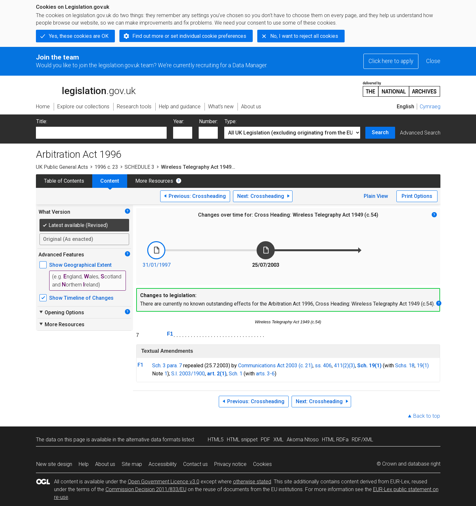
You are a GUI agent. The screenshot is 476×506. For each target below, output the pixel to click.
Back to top (426, 416)
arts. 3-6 (265, 374)
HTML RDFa (335, 439)
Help (84, 464)
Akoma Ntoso (303, 439)
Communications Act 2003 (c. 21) (275, 365)
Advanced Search (420, 133)
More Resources (154, 181)
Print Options (417, 196)
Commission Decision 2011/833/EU (145, 489)
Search (380, 132)
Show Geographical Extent (80, 265)
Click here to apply (391, 61)
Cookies (262, 464)
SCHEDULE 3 (139, 167)
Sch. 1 (235, 374)
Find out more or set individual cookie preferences (189, 36)
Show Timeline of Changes (81, 298)
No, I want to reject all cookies (304, 36)
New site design (54, 464)
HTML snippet (242, 439)
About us (105, 464)
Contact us (195, 464)
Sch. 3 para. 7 (167, 365)
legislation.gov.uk (86, 88)
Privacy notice (230, 464)
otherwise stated (252, 482)
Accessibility (163, 464)
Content (109, 181)
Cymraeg (430, 106)
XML (278, 439)
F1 (170, 334)
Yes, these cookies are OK (78, 36)
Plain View (376, 196)
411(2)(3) (344, 365)
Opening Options (61, 312)
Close (433, 61)
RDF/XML (362, 439)
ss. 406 (323, 365)
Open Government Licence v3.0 (163, 482)
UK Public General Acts (62, 167)
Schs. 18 (405, 365)
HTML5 (216, 439)
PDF (265, 439)
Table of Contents (64, 181)
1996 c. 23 (106, 167)
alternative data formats (153, 439)
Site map (132, 464)
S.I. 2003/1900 (188, 374)
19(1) (423, 365)
